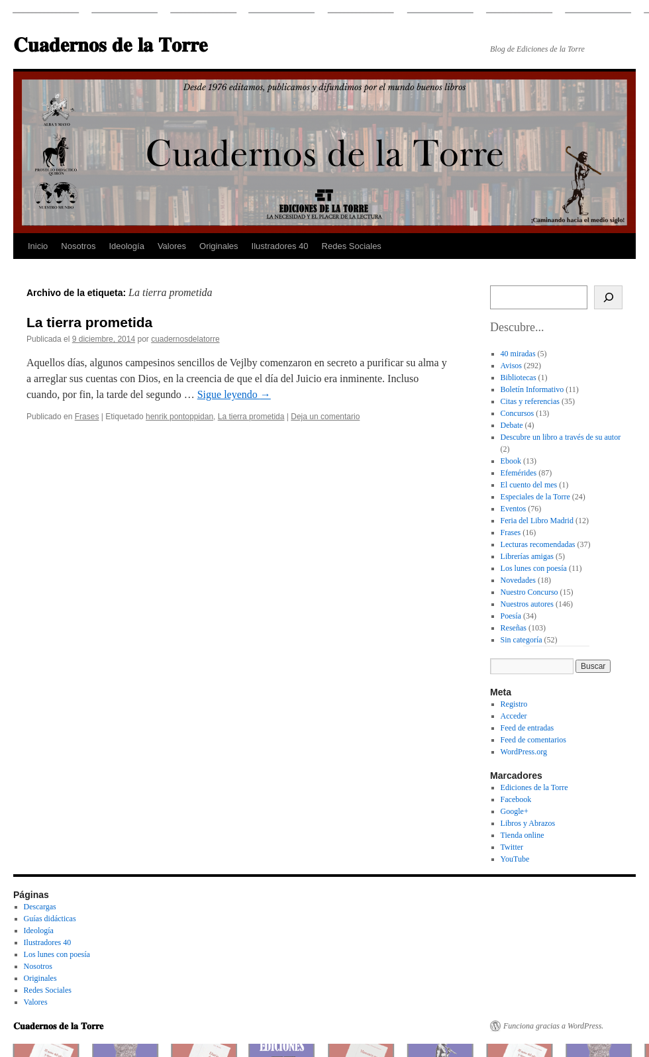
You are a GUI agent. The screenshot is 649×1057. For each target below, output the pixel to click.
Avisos (511, 365)
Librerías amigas (527, 556)
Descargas (40, 906)
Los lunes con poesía (534, 568)
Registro (514, 704)
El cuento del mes (529, 484)
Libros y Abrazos (528, 823)
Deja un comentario (325, 416)
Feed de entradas (527, 727)
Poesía (511, 616)
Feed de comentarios (533, 739)
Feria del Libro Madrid (537, 520)
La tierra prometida (89, 322)
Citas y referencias (530, 401)
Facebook (516, 799)
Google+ (514, 811)
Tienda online (522, 835)
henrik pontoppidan (179, 416)
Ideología (126, 246)
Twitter (512, 847)
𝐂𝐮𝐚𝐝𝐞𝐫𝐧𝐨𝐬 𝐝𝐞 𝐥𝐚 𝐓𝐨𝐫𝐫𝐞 (110, 45)
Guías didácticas (50, 918)
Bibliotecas (518, 377)
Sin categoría (521, 639)
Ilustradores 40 (280, 246)
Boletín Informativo (532, 389)
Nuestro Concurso (529, 592)
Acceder (514, 716)
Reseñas (513, 627)
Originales (218, 246)
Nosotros (78, 246)
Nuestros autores (527, 604)
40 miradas (518, 353)
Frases (87, 416)
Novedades (518, 580)
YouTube (515, 859)
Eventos (513, 508)
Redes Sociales (351, 246)
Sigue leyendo (234, 394)
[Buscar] (608, 297)
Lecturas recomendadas (538, 544)
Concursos (517, 413)
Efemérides (519, 473)
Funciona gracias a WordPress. (553, 1026)
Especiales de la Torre (535, 496)
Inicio (38, 246)
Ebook (511, 461)
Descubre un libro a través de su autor (561, 437)
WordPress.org (524, 751)
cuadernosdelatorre (185, 339)
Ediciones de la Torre (534, 787)
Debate (512, 425)
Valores (172, 246)
